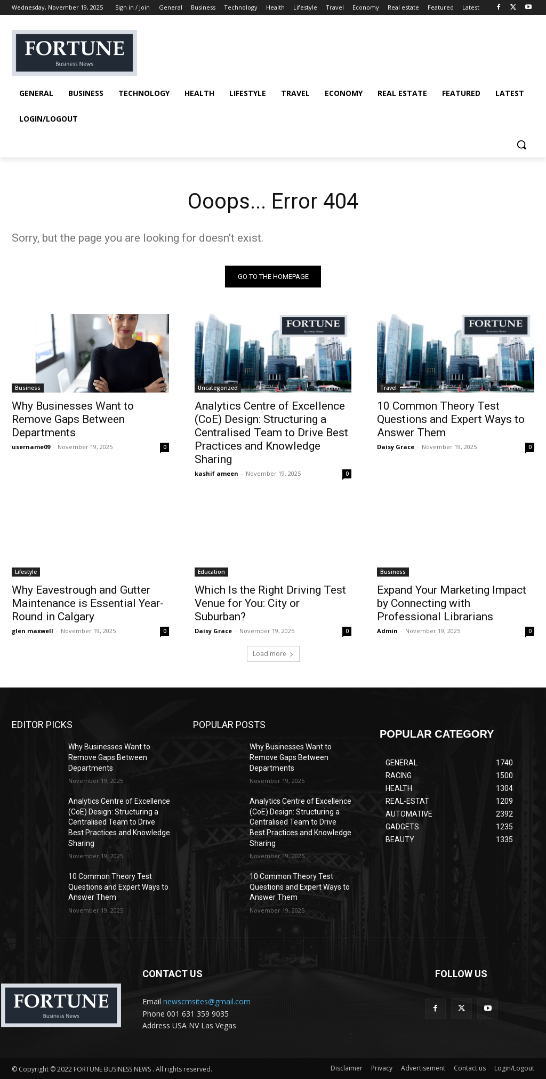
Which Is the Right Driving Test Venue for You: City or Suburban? (270, 603)
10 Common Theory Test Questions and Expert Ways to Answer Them (451, 419)
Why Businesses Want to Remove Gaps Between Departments (73, 419)
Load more (273, 654)
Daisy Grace (395, 447)
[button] (521, 144)
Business (28, 387)
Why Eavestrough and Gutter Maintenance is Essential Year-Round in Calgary (88, 603)
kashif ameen (216, 473)
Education (211, 572)
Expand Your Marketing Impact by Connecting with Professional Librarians (451, 603)
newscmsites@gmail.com (207, 1001)
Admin (387, 631)
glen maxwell (32, 631)
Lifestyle (26, 572)
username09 (31, 447)
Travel (388, 387)
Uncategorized (218, 387)
